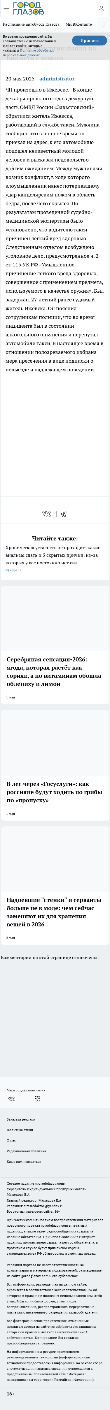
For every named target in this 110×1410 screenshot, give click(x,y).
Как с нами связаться (24, 1161)
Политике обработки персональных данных (28, 52)
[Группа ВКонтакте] (11, 1099)
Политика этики (20, 1130)
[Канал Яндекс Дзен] (37, 1099)
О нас (11, 1140)
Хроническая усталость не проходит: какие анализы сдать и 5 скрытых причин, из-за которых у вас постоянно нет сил (55, 559)
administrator (57, 78)
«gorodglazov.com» (50, 1183)
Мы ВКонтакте (79, 24)
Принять (90, 40)
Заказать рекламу (21, 1119)
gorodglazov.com (54, 1225)
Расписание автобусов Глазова (31, 24)
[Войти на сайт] (101, 8)
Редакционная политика (26, 1151)
